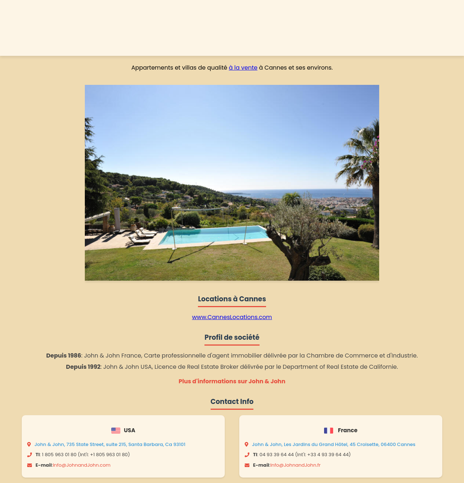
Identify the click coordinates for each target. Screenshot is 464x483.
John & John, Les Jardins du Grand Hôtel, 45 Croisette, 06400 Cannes (333, 444)
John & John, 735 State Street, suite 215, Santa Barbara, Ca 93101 (109, 444)
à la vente (243, 67)
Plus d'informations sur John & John (232, 381)
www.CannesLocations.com (232, 317)
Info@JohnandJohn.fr (295, 465)
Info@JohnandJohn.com (82, 465)
